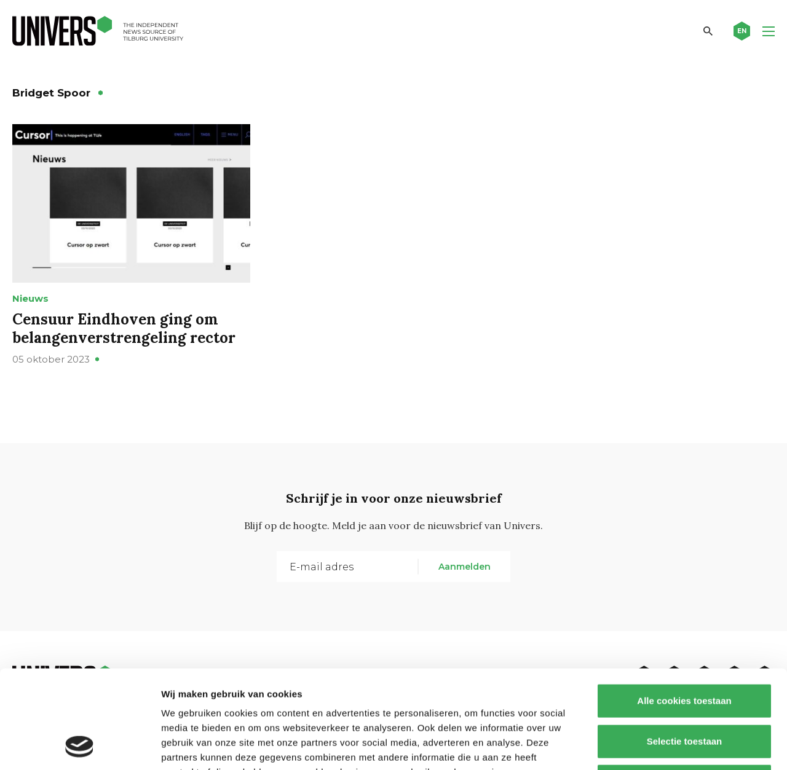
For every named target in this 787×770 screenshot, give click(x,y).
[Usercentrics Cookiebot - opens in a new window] (79, 746)
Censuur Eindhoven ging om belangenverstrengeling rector (123, 328)
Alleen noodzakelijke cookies (684, 689)
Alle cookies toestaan (684, 608)
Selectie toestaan (684, 649)
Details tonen (664, 746)
